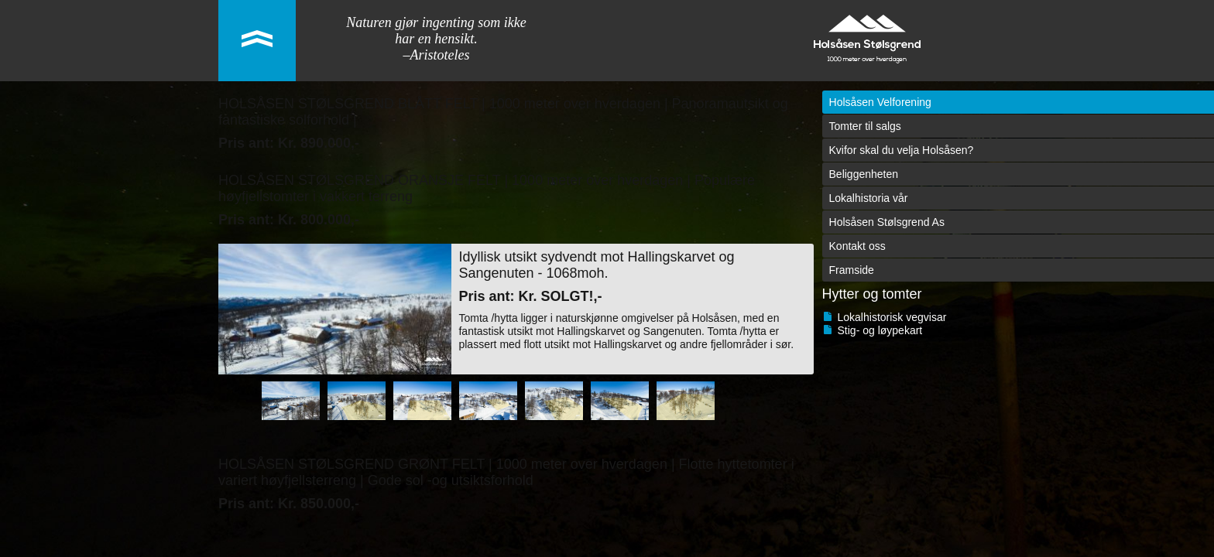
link (257, 40)
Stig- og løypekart (880, 330)
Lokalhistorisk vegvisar (892, 317)
